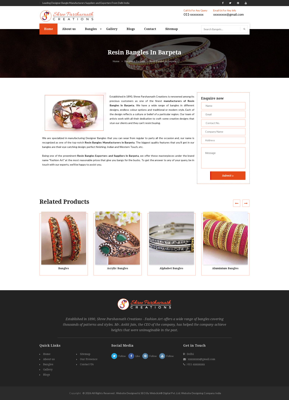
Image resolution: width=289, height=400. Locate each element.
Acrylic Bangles (117, 268)
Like (134, 356)
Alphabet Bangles (171, 268)
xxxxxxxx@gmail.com (228, 14)
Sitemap (171, 29)
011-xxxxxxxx (193, 14)
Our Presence (89, 359)
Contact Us (87, 364)
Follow (118, 356)
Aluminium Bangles (225, 268)
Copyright (75, 393)
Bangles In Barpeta (135, 61)
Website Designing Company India (201, 393)
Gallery (111, 29)
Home (48, 29)
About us (69, 29)
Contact (150, 29)
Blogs (131, 29)
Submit (228, 175)
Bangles (91, 29)
